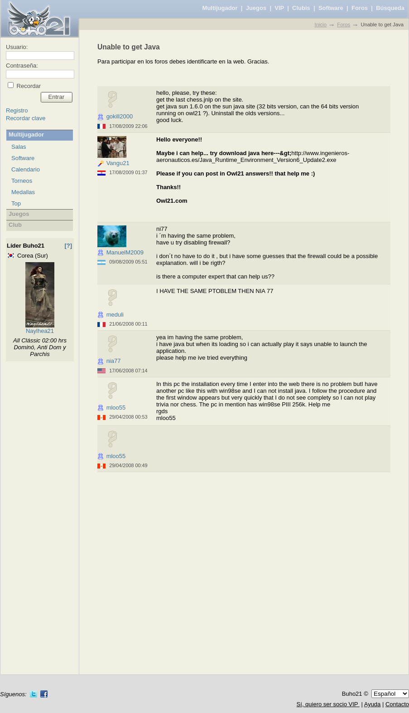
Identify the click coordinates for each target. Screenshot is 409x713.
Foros (359, 8)
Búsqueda (390, 8)
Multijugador (220, 8)
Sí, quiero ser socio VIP (328, 704)
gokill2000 (119, 116)
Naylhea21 (40, 330)
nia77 (113, 360)
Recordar (28, 86)
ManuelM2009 (125, 252)
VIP (279, 8)
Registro (17, 110)
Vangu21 (118, 163)
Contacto (397, 704)
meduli (115, 314)
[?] (68, 245)
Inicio (320, 24)
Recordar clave (25, 118)
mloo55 (116, 407)
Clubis (301, 8)
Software (330, 8)
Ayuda (372, 704)
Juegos (256, 8)
